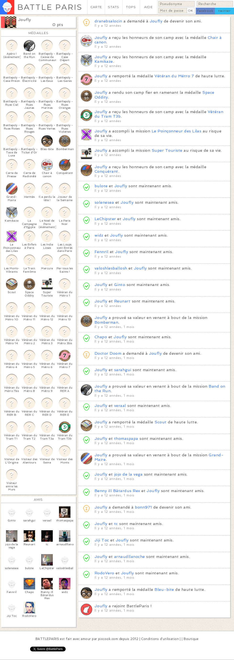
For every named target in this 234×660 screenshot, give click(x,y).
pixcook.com (108, 639)
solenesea (104, 202)
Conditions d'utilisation (160, 639)
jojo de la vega (129, 474)
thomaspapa (126, 438)
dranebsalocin (108, 21)
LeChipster (105, 219)
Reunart (122, 301)
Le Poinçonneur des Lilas (177, 131)
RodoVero (104, 573)
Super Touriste (167, 150)
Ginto (119, 284)
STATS (113, 7)
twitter (224, 11)
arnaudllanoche (129, 556)
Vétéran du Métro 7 (174, 76)
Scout (160, 422)
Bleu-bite (164, 589)
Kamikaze (104, 61)
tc (116, 523)
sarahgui (122, 370)
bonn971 (143, 507)
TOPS (131, 7)
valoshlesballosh (111, 268)
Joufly (24, 19)
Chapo (101, 337)
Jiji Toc (102, 540)
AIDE (148, 7)
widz (99, 235)
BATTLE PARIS (49, 7)
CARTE (96, 7)
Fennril (101, 251)
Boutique (191, 639)
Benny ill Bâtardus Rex (117, 491)
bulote (101, 186)
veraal (120, 405)
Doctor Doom (108, 353)
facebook (205, 11)
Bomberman (106, 322)
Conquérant (106, 171)
